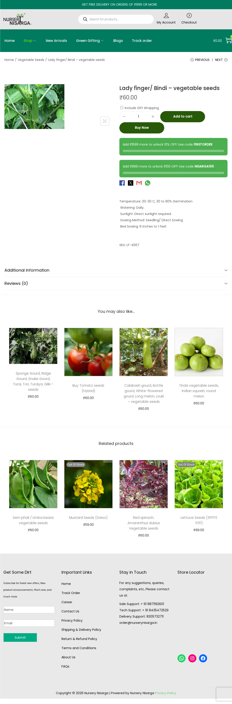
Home (9, 60)
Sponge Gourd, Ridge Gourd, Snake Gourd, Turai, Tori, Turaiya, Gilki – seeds (33, 382)
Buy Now (142, 129)
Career (66, 608)
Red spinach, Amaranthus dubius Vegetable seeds (144, 529)
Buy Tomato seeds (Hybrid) (88, 389)
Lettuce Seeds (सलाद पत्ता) (199, 527)
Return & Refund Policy (79, 645)
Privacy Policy (72, 627)
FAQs (65, 673)
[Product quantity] (138, 118)
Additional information (116, 271)
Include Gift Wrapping (139, 109)
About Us (68, 663)
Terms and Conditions (78, 654)
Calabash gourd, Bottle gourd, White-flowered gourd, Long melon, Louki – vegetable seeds (143, 397)
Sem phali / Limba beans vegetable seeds (33, 527)
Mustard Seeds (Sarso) (88, 524)
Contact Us (70, 618)
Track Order (70, 599)
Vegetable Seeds (31, 60)
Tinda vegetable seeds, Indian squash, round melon (199, 392)
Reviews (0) (116, 284)
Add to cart (182, 118)
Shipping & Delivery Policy (81, 636)
